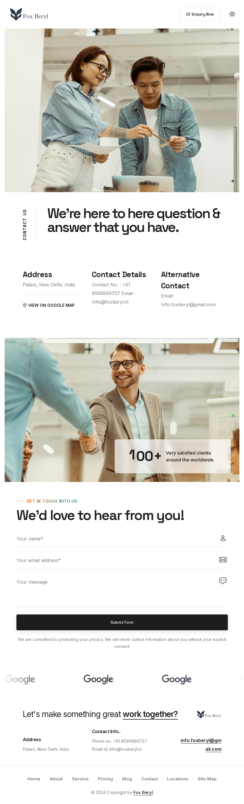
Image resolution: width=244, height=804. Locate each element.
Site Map (207, 779)
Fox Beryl (143, 792)
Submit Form (122, 622)
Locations (177, 779)
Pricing (105, 779)
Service (80, 779)
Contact (149, 779)
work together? (150, 714)
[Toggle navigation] (232, 14)
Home (33, 779)
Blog (127, 779)
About (56, 779)
